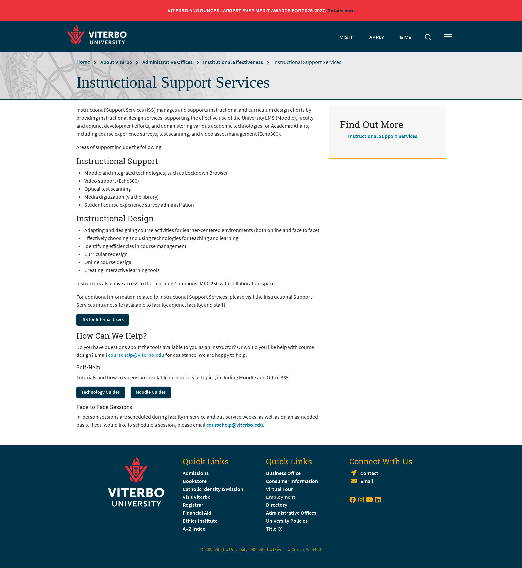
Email (366, 481)
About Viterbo (116, 62)
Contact (369, 473)
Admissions (196, 473)
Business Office (283, 473)
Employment (280, 497)
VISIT (346, 37)
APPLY (376, 37)
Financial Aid (197, 512)
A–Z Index (194, 528)
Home (83, 61)
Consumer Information (292, 481)
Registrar (193, 504)
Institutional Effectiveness (233, 62)
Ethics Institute (200, 520)
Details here (341, 10)
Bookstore (195, 481)
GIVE (405, 37)
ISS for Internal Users (102, 319)
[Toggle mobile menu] (448, 37)
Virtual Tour (279, 489)
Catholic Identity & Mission (213, 489)
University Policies (287, 520)
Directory (277, 504)
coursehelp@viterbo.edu (136, 355)
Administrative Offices (167, 62)
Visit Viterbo (197, 497)
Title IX (274, 528)
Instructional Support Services (382, 136)
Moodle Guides (151, 392)
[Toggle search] (428, 37)
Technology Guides (100, 392)
